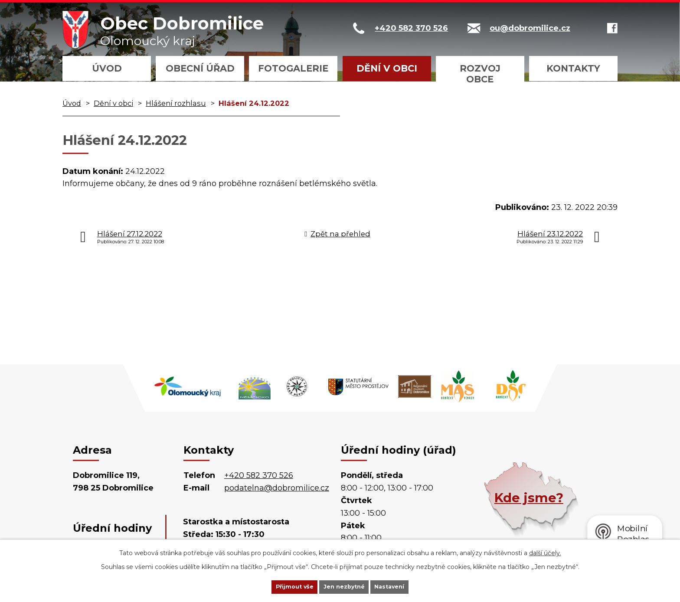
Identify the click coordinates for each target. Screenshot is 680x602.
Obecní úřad (200, 68)
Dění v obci (386, 68)
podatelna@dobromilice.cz (276, 488)
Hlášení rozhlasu (176, 103)
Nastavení (403, 586)
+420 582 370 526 (258, 475)
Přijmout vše (281, 586)
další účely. (545, 551)
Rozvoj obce (480, 74)
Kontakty (573, 68)
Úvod (107, 68)
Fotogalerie (293, 68)
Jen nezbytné (344, 586)
